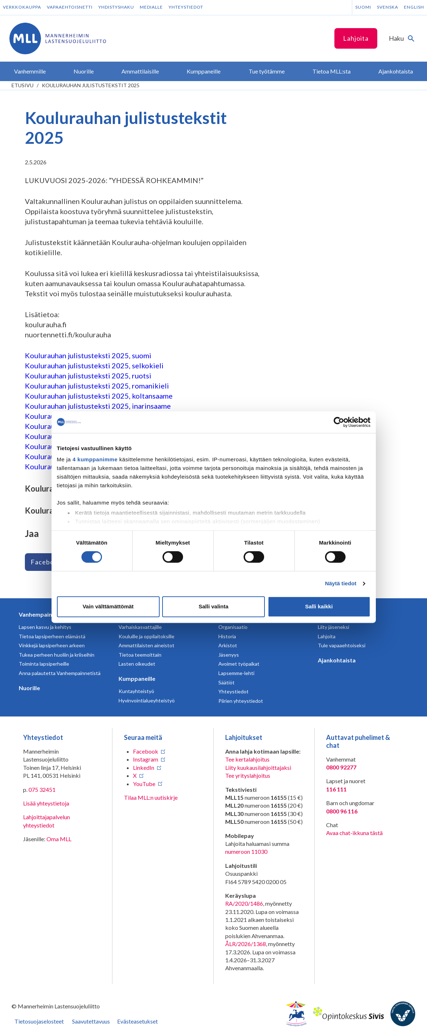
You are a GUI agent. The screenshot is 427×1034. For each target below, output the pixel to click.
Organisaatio (233, 627)
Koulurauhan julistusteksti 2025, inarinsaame (98, 405)
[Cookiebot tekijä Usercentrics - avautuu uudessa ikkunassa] (338, 422)
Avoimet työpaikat (238, 664)
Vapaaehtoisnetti (70, 7)
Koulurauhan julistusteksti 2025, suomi (88, 355)
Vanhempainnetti (42, 614)
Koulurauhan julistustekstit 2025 (90, 85)
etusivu (23, 85)
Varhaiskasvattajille (140, 627)
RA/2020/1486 (244, 903)
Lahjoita (356, 38)
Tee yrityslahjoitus (247, 775)
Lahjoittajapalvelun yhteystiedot (46, 820)
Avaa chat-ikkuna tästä (354, 832)
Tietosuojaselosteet (39, 1021)
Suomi (363, 7)
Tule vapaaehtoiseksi (341, 645)
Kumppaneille (137, 678)
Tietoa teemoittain (140, 655)
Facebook (46, 562)
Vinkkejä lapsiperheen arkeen (52, 645)
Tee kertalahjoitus (247, 759)
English (414, 7)
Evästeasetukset (137, 1021)
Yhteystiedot (186, 7)
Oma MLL (58, 838)
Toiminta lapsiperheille (44, 664)
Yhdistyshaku (116, 7)
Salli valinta (213, 606)
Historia (227, 636)
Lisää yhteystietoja (46, 803)
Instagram (145, 759)
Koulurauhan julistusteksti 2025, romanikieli (97, 385)
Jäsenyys (228, 655)
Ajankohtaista (337, 660)
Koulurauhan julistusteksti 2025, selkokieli (94, 365)
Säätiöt (226, 682)
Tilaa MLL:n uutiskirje (151, 797)
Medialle (151, 7)
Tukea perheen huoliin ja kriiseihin (56, 655)
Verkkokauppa (22, 7)
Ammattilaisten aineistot (146, 645)
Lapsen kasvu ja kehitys (45, 627)
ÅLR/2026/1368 (245, 943)
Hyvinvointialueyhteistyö (147, 700)
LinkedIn (143, 767)
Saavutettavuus (91, 1021)
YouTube (144, 783)
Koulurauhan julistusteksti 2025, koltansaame (99, 395)
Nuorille (29, 687)
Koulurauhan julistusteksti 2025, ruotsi (88, 375)
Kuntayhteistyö (136, 691)
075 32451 (41, 789)
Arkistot (227, 645)
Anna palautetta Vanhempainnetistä (60, 673)
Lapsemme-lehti (236, 673)
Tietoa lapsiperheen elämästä (52, 636)
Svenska (387, 7)
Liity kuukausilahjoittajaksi (258, 767)
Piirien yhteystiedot (240, 701)
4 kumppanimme (94, 459)
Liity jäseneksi (333, 627)
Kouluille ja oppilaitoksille (146, 636)
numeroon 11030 (246, 851)
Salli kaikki (319, 606)
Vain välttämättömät (108, 606)
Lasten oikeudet (137, 664)
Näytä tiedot (340, 584)
